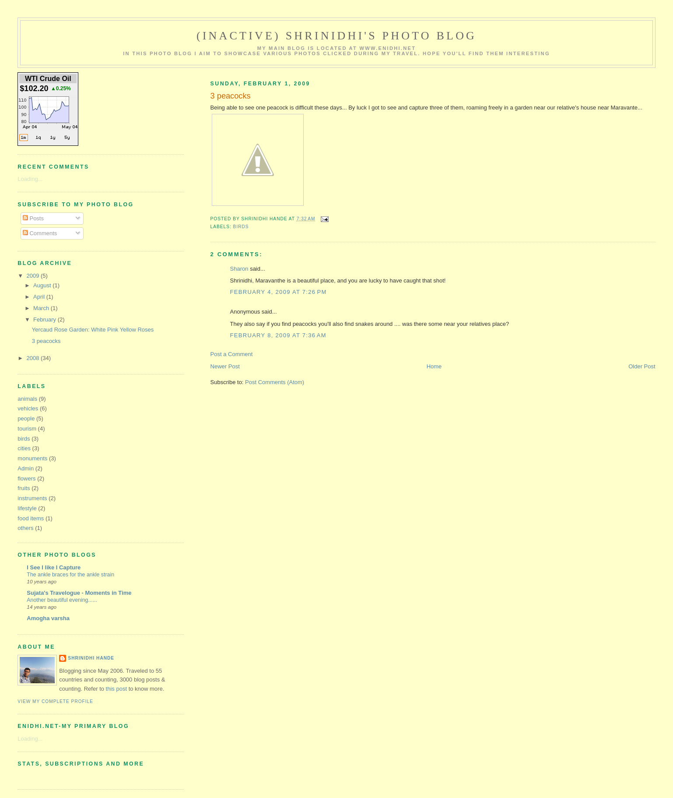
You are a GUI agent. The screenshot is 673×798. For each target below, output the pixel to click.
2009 (33, 275)
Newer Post (225, 366)
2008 (33, 358)
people (26, 418)
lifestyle (27, 508)
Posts (33, 218)
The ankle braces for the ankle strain (70, 575)
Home (434, 366)
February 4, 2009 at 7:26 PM (278, 292)
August (43, 285)
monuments (32, 458)
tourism (27, 428)
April (39, 296)
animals (27, 398)
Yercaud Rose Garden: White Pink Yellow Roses (93, 329)
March (42, 308)
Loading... (30, 179)
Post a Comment (231, 354)
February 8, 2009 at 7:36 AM (278, 335)
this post (116, 688)
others (25, 528)
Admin (26, 468)
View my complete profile (55, 701)
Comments (40, 233)
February (45, 319)
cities (24, 448)
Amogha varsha (48, 618)
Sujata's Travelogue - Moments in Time (79, 593)
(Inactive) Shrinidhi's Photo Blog (336, 35)
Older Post (641, 366)
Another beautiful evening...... (62, 600)
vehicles (28, 408)
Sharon (239, 268)
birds (241, 226)
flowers (26, 478)
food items (31, 518)
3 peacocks (46, 341)
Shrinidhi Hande (91, 658)
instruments (32, 498)
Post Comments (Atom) (274, 382)
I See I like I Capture (54, 567)
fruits (24, 488)
